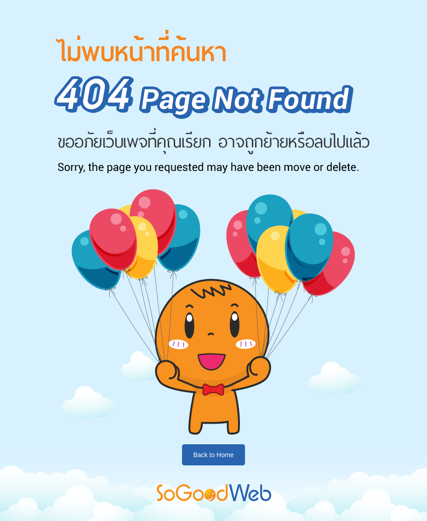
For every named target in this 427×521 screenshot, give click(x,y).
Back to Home (214, 455)
